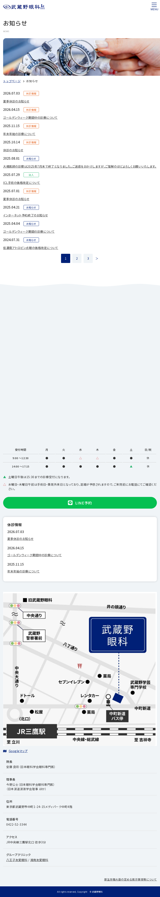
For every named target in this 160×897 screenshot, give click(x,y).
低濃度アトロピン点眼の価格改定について (30, 248)
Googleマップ (18, 751)
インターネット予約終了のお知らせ (25, 215)
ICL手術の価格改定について (21, 183)
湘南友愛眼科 (39, 860)
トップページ (12, 81)
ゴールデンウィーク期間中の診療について (30, 117)
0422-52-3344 (16, 824)
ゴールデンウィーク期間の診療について (29, 231)
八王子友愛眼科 (17, 860)
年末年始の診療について (19, 134)
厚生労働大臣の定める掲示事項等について (130, 879)
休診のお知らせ (13, 150)
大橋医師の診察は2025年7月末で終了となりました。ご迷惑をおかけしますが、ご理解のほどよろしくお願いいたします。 (79, 166)
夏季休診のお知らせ (16, 101)
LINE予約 (80, 502)
